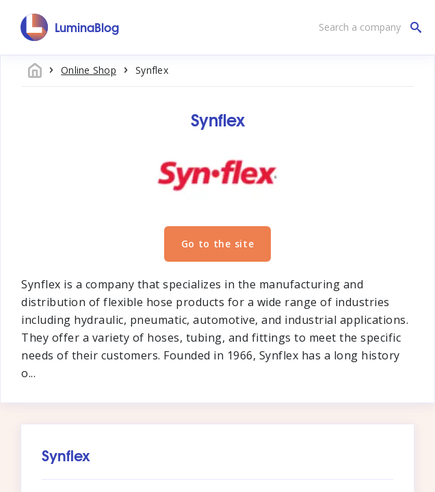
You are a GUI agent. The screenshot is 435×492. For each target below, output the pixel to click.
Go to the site (217, 243)
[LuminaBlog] (70, 27)
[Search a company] (366, 27)
